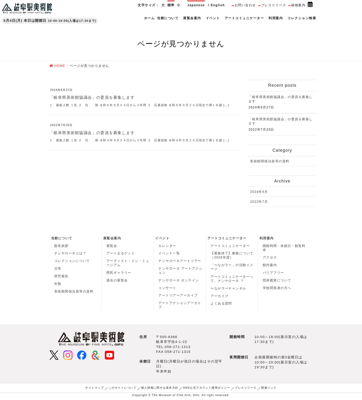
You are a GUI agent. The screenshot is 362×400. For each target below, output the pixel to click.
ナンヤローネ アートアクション (180, 271)
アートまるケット (120, 253)
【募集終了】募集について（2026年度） (232, 255)
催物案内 (298, 5)
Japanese (196, 5)
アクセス (270, 257)
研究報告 (61, 277)
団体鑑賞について (277, 281)
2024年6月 (259, 192)
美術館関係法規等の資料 (270, 161)
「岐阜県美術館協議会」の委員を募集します (94, 97)
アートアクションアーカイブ (179, 306)
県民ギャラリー (119, 273)
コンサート (167, 288)
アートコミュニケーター (227, 238)
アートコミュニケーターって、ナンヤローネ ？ (232, 279)
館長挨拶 (61, 246)
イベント (162, 238)
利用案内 (266, 238)
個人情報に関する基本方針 (159, 389)
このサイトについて (122, 389)
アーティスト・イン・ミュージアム (127, 263)
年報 (57, 284)
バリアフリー (273, 273)
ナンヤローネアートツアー (179, 261)
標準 (171, 5)
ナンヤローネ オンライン (178, 281)
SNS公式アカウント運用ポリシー (206, 389)
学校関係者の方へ (277, 288)
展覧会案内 (112, 238)
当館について (61, 238)
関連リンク (269, 389)
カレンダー (167, 246)
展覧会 (111, 246)
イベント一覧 (169, 253)
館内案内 (270, 265)
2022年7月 (259, 201)
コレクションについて (72, 261)
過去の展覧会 (117, 281)
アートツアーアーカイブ (178, 296)
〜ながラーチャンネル (228, 289)
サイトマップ (94, 389)
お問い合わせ (245, 5)
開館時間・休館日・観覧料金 (284, 248)
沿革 (57, 269)
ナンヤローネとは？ (70, 253)
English (218, 5)
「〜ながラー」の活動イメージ (232, 267)
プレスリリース (273, 5)
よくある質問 (221, 304)
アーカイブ (220, 296)
